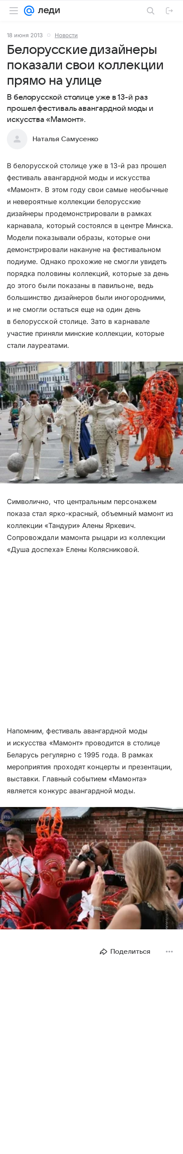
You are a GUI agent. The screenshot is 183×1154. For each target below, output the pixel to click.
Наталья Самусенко (65, 139)
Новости (66, 35)
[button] (91, 423)
